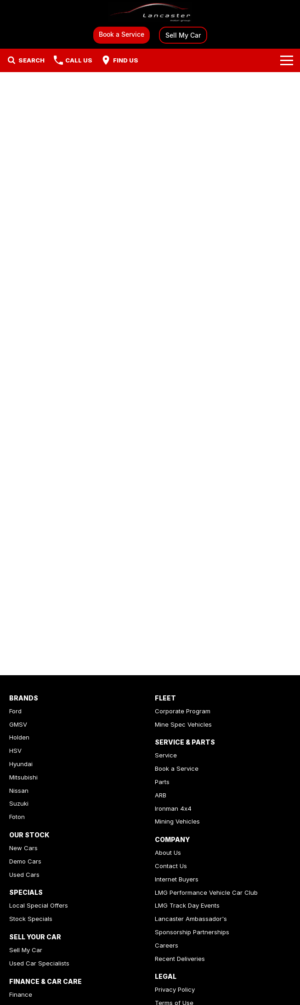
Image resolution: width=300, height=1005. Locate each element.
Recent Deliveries (180, 958)
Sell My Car (183, 35)
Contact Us (171, 865)
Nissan (18, 790)
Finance (20, 994)
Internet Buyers (176, 879)
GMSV (18, 724)
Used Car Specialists (39, 963)
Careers (166, 945)
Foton (17, 816)
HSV (15, 750)
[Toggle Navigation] (286, 60)
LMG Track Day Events (187, 905)
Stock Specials (30, 918)
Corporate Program (182, 711)
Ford (15, 711)
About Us (168, 852)
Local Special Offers (38, 905)
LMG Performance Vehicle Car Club (206, 892)
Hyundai (21, 764)
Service (166, 755)
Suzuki (18, 803)
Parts (162, 781)
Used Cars (24, 874)
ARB (160, 795)
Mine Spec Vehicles (183, 724)
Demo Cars (25, 861)
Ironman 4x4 (173, 808)
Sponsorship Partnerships (192, 932)
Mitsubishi (23, 777)
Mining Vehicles (177, 821)
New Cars (23, 848)
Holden (19, 737)
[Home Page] (150, 12)
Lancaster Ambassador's (191, 918)
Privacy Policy (175, 989)
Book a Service (121, 34)
